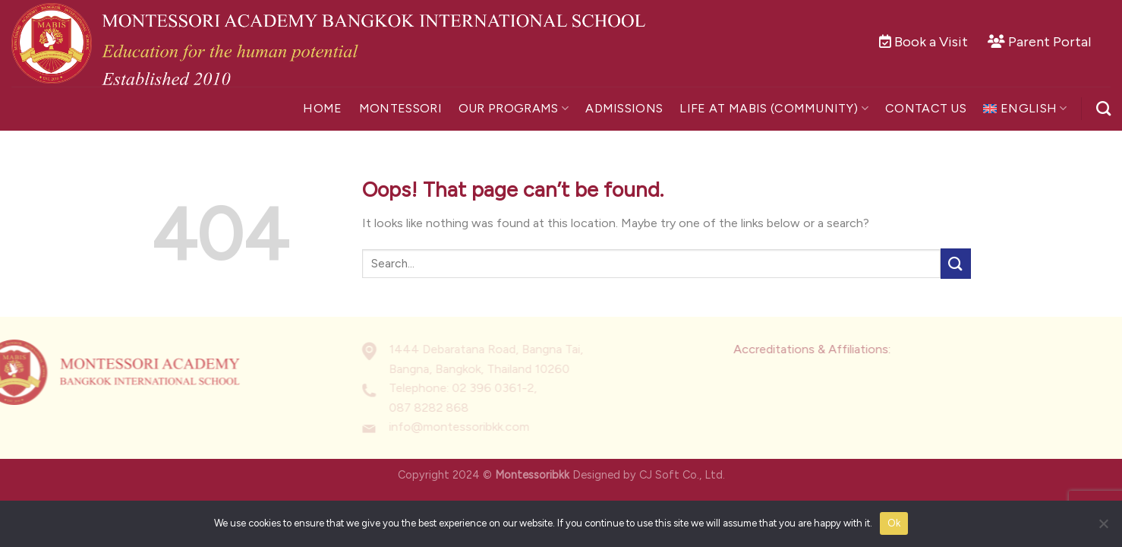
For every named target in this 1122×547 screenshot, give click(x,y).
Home (322, 108)
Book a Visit (931, 41)
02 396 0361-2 (471, 388)
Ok (894, 523)
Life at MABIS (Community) (773, 108)
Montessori (400, 108)
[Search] (1103, 108)
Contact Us (925, 108)
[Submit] (956, 263)
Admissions (624, 108)
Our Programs (514, 108)
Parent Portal (1049, 41)
